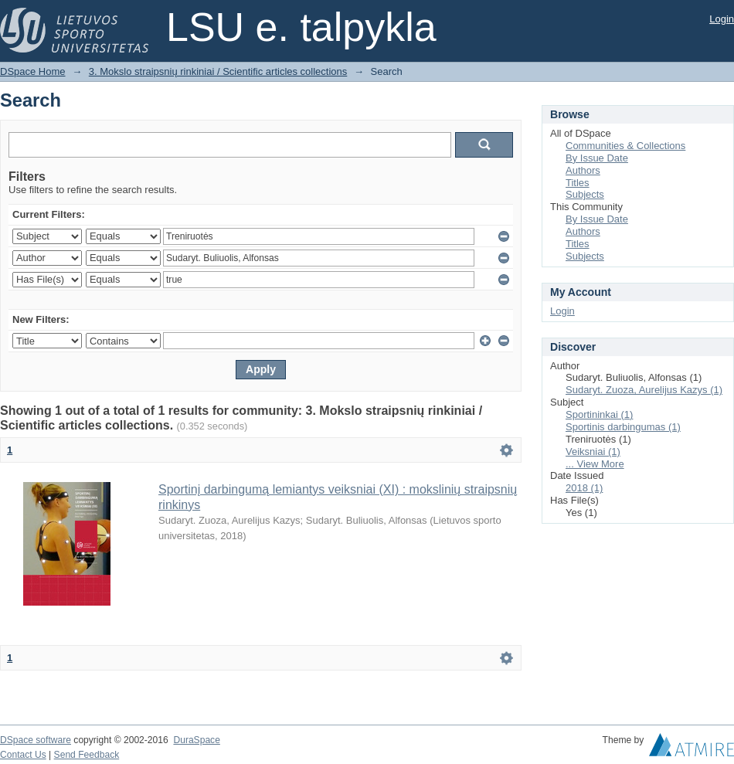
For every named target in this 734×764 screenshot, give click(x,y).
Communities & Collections (625, 145)
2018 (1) (584, 488)
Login (721, 19)
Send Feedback (87, 754)
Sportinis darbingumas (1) (623, 427)
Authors (583, 170)
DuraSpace (196, 740)
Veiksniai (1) (593, 451)
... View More (595, 464)
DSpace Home (33, 71)
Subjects (585, 194)
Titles (578, 182)
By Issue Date (597, 158)
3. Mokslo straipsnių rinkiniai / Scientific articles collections (218, 71)
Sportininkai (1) (599, 414)
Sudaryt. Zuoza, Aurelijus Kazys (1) (644, 390)
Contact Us (23, 754)
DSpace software (35, 740)
